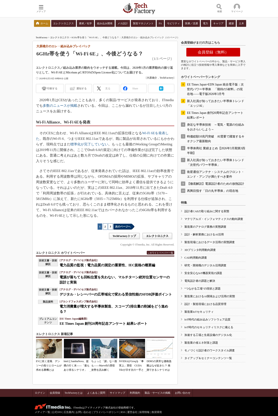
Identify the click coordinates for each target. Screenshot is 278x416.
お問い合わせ (182, 392)
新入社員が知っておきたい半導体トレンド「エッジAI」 (215, 103)
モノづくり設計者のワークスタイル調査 (209, 350)
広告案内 (69, 412)
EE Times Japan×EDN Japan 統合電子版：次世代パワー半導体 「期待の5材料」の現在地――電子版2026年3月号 (215, 89)
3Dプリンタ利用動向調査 (200, 249)
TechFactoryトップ (124, 236)
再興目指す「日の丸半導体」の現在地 (212, 190)
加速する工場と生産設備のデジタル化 (208, 335)
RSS (123, 412)
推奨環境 (156, 412)
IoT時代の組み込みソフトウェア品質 (207, 319)
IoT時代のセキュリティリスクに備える (208, 327)
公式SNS (57, 412)
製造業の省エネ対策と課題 (201, 342)
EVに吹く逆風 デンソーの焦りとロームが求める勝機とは (49, 365)
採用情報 (144, 412)
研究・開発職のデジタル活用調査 (205, 265)
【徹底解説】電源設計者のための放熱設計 (215, 183)
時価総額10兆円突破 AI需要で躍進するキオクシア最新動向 (215, 139)
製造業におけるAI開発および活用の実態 (209, 296)
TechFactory (42, 37)
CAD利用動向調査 (195, 257)
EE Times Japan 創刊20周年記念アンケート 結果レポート (103, 323)
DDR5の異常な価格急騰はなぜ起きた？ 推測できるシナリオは (159, 365)
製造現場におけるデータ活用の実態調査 (209, 242)
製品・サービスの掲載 (157, 392)
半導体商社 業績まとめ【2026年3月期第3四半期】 (216, 151)
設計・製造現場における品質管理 (205, 304)
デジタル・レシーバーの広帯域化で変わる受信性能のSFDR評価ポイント (116, 294)
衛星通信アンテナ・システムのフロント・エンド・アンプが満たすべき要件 (215, 174)
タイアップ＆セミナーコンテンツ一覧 (208, 358)
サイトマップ (117, 392)
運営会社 (132, 412)
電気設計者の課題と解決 (199, 280)
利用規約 (135, 392)
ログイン (40, 392)
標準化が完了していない (89, 144)
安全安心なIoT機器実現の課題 (203, 273)
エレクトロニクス (59, 37)
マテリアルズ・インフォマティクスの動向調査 (213, 219)
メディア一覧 (42, 412)
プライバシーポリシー (106, 412)
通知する (81, 88)
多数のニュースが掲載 (60, 105)
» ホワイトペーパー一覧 (160, 252)
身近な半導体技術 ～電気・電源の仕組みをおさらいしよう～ (215, 127)
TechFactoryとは (74, 392)
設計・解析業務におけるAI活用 (204, 234)
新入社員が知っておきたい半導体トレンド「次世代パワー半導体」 (215, 162)
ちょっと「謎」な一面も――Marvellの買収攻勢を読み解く (104, 365)
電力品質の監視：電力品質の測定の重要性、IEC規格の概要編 (107, 265)
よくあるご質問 (96, 392)
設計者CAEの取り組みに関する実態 (206, 211)
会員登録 (55, 392)
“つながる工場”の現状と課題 (202, 288)
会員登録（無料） (213, 52)
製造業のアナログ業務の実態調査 (205, 226)
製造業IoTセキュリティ (199, 311)
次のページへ (123, 226)
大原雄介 (152, 77)
